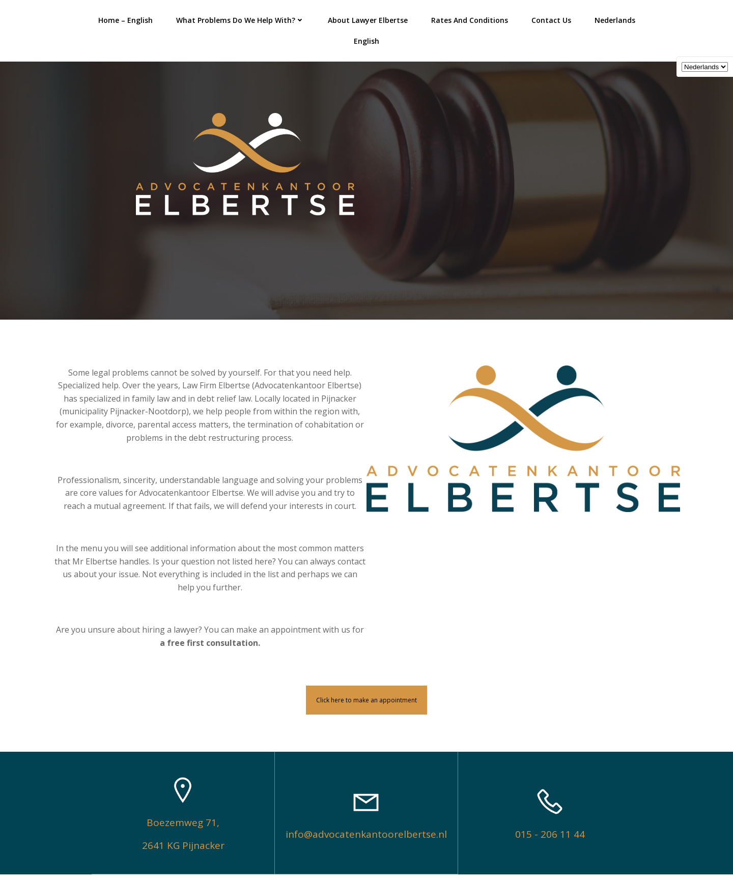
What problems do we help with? (216, 18)
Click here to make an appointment (366, 705)
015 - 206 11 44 (550, 840)
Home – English (101, 18)
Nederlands (590, 18)
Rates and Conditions (445, 18)
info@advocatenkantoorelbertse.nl (366, 840)
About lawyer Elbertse (343, 18)
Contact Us (527, 18)
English (647, 18)
